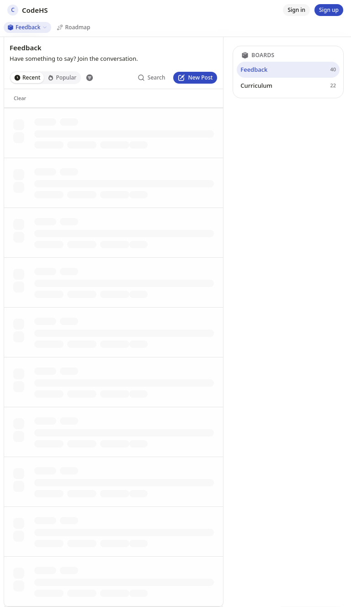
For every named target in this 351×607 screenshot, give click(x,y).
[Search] (151, 77)
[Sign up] (329, 10)
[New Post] (195, 77)
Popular (62, 77)
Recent (27, 77)
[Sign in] (296, 10)
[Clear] (20, 98)
